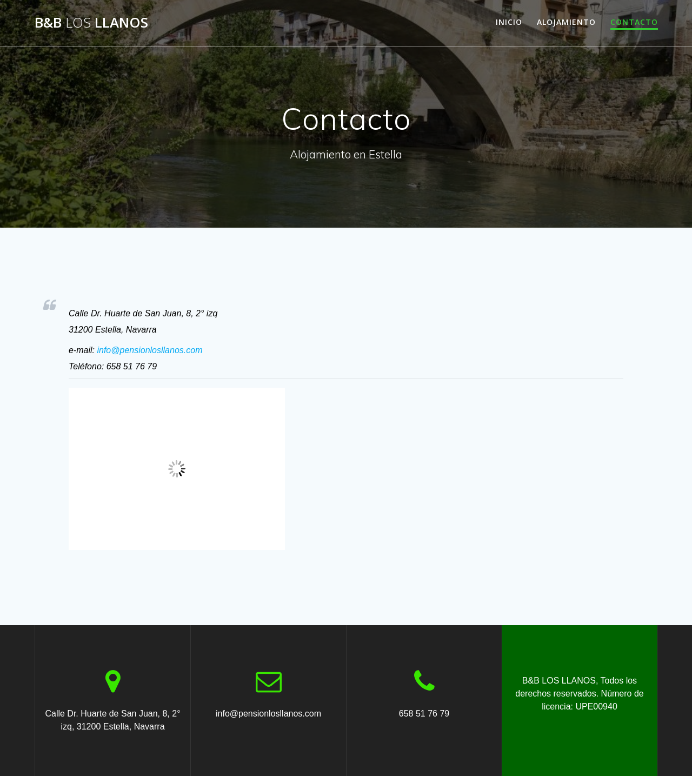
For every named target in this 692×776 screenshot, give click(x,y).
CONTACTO (634, 22)
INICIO (509, 22)
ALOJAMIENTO (566, 22)
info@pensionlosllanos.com (149, 350)
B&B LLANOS (91, 23)
